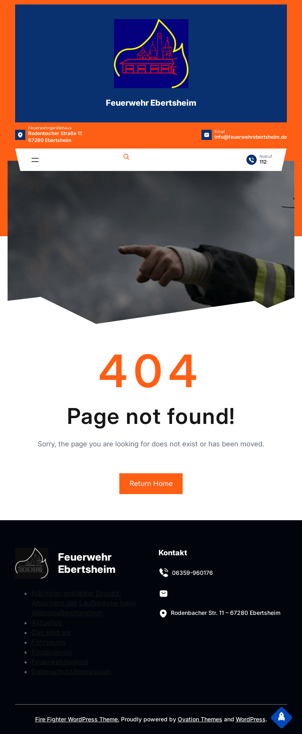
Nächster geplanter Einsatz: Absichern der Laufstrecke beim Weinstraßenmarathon (83, 603)
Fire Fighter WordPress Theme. (77, 719)
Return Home (151, 483)
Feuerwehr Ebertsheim (151, 103)
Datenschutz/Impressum (71, 671)
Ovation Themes (200, 719)
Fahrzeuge (48, 642)
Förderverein (51, 652)
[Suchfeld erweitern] (126, 157)
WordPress (251, 719)
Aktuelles (46, 623)
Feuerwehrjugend (59, 662)
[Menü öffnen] (35, 160)
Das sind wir (51, 632)
